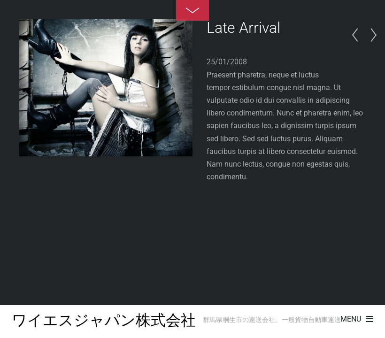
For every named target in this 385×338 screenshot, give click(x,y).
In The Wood (357, 35)
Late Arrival (243, 28)
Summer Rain (371, 35)
